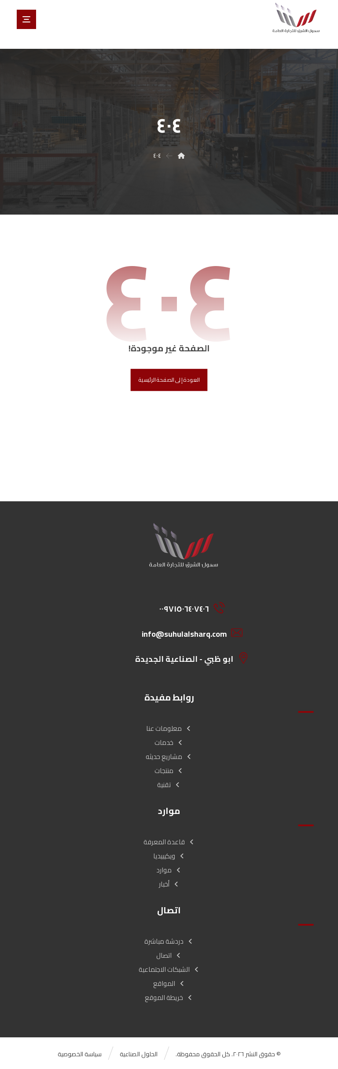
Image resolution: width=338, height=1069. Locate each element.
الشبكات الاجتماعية (169, 969)
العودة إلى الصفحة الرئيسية (169, 380)
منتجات (169, 770)
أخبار (169, 884)
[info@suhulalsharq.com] (186, 632)
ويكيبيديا (169, 856)
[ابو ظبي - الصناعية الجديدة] (186, 657)
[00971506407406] (186, 607)
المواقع (169, 983)
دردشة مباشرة (169, 941)
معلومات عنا (169, 728)
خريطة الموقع (169, 997)
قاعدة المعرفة (169, 841)
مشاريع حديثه (169, 756)
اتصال (169, 955)
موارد (169, 870)
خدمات (169, 742)
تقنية (169, 784)
